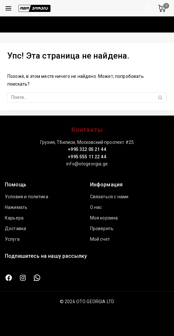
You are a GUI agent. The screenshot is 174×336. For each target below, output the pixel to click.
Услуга (12, 239)
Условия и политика (26, 196)
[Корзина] (163, 8)
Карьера (14, 217)
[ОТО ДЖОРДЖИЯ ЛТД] (34, 8)
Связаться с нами (109, 196)
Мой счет (100, 239)
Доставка (15, 228)
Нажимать (16, 207)
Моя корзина (104, 217)
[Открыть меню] (8, 8)
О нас (96, 207)
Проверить (102, 228)
